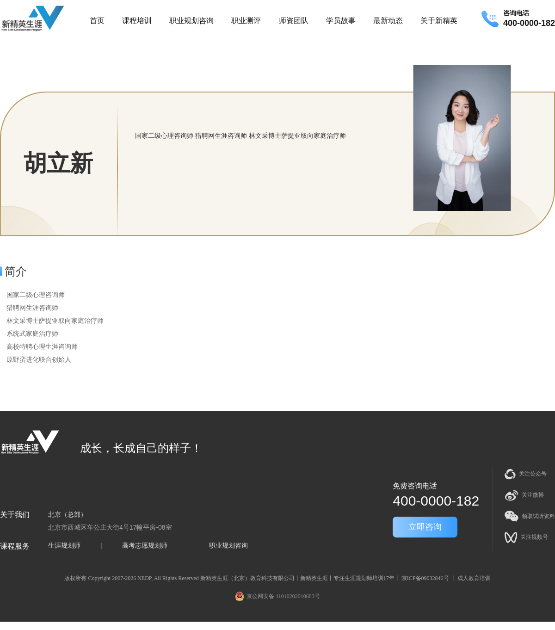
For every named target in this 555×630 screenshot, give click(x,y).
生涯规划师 (64, 545)
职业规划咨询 (191, 21)
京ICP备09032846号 (425, 578)
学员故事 (341, 21)
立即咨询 (425, 526)
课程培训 (137, 21)
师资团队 (293, 21)
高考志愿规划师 (144, 545)
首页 (97, 21)
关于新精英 (438, 21)
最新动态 (388, 21)
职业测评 (246, 21)
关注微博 (524, 495)
